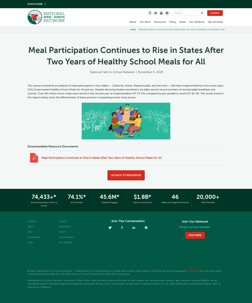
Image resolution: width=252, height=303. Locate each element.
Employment (34, 237)
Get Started (65, 242)
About (31, 227)
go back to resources (126, 175)
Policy (62, 232)
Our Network (197, 21)
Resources (160, 21)
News (30, 242)
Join (30, 232)
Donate (215, 13)
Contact (32, 221)
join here (195, 235)
